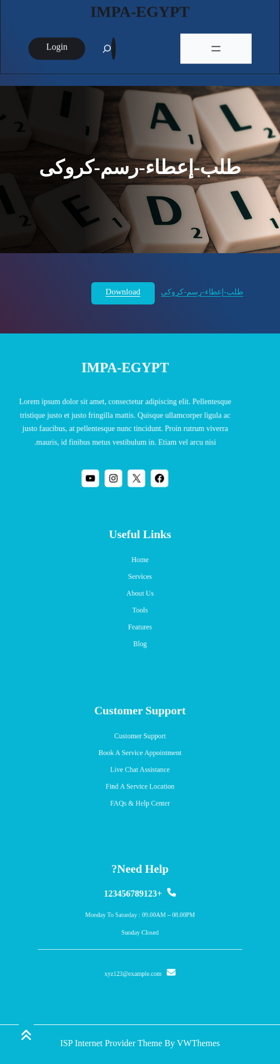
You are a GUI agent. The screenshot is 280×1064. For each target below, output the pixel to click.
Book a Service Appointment (139, 755)
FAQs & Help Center (139, 798)
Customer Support (140, 740)
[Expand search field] (113, 46)
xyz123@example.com (134, 967)
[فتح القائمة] (216, 46)
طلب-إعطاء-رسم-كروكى (202, 293)
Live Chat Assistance (139, 769)
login (56, 45)
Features (140, 623)
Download (123, 293)
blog (140, 637)
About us (139, 594)
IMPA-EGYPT (139, 11)
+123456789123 (134, 898)
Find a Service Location (139, 783)
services (140, 579)
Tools (139, 608)
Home (140, 565)
